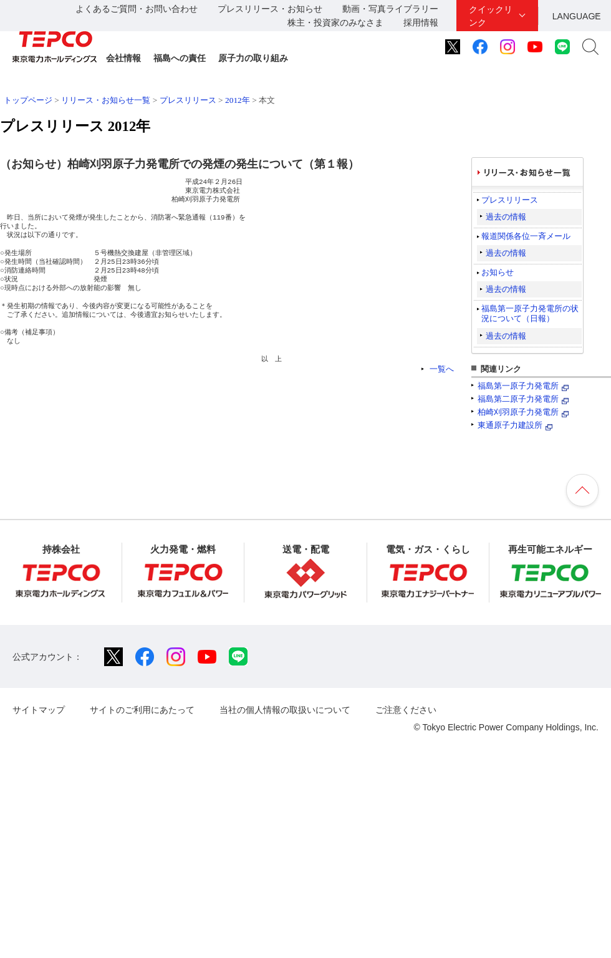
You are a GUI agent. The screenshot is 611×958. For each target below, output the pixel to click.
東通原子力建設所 (510, 425)
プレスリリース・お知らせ (270, 9)
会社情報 (123, 58)
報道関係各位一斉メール (525, 236)
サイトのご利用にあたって (142, 710)
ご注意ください (405, 710)
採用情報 (420, 22)
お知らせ (497, 272)
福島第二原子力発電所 (518, 399)
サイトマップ (38, 710)
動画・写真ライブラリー (390, 9)
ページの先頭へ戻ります (582, 490)
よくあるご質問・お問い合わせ (136, 9)
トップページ (28, 100)
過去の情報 (506, 216)
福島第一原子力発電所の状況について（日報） (530, 313)
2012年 (237, 100)
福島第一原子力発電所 (518, 385)
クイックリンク (490, 15)
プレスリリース (188, 100)
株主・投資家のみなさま (335, 22)
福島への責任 (179, 58)
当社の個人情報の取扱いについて (284, 710)
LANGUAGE (576, 16)
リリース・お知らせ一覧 (105, 100)
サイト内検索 (590, 47)
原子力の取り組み (253, 58)
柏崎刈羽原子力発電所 (518, 412)
